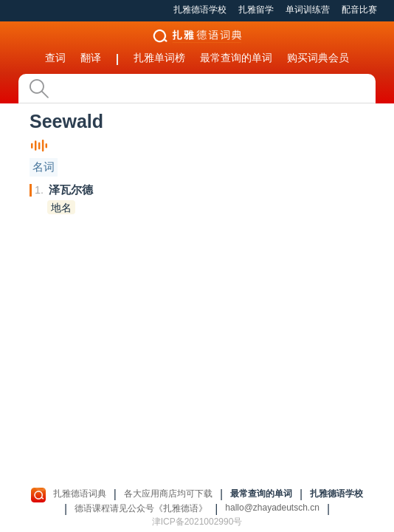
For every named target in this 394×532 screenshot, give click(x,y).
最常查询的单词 (236, 58)
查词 (55, 58)
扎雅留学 (256, 9)
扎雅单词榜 (159, 58)
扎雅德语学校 (200, 9)
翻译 (90, 58)
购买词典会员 (318, 58)
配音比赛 (359, 9)
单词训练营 (308, 9)
